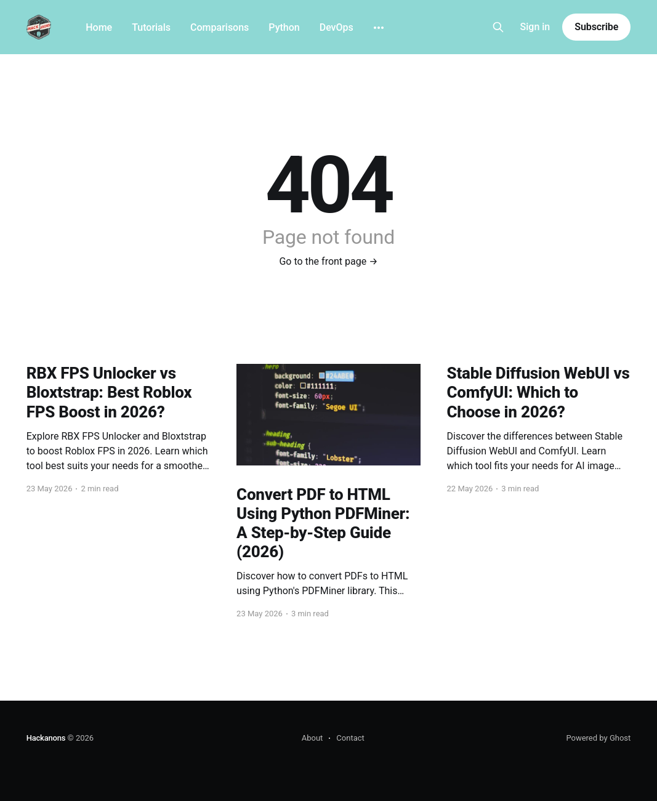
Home (99, 27)
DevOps (336, 27)
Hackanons (46, 738)
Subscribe (596, 27)
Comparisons (219, 27)
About (312, 738)
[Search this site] (498, 27)
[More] (378, 27)
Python (283, 27)
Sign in (535, 27)
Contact (350, 738)
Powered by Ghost (598, 738)
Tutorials (151, 27)
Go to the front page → (328, 261)
